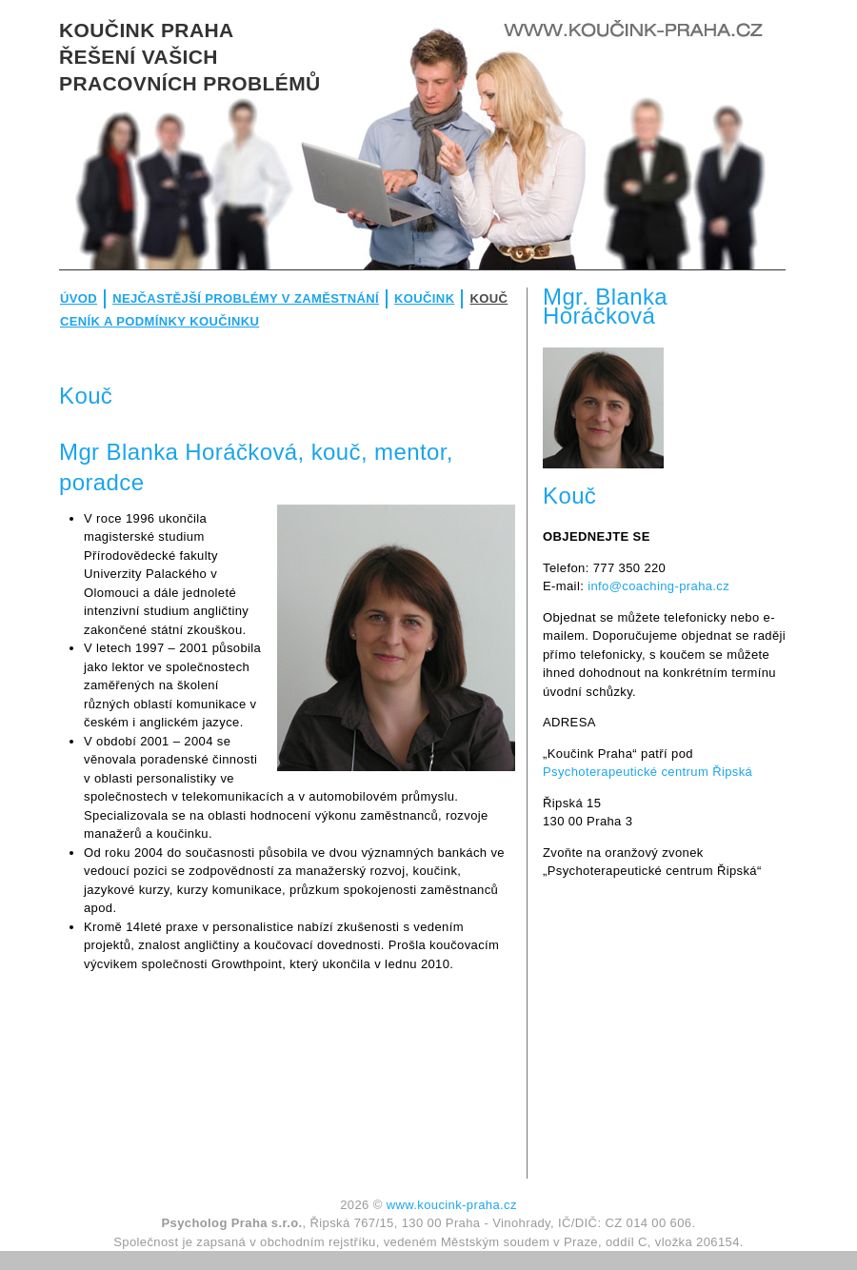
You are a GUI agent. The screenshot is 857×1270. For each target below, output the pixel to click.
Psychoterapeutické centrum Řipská (647, 771)
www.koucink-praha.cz (452, 1205)
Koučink (424, 298)
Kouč (488, 298)
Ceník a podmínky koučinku (159, 321)
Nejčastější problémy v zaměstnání (245, 298)
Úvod (78, 298)
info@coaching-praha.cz (658, 586)
